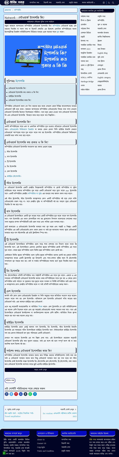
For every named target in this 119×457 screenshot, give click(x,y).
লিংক (41, 306)
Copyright (41, 447)
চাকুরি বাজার (66, 451)
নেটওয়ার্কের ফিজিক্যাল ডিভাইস (22, 129)
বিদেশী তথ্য (65, 443)
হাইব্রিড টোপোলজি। (14, 176)
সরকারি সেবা (66, 447)
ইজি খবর (93, 439)
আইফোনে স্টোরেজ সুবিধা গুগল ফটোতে (40, 21)
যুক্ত (58, 32)
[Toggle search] (113, 3)
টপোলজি (20, 81)
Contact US (41, 443)
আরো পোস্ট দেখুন (40, 369)
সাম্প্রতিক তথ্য (66, 439)
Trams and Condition (45, 451)
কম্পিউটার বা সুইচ (35, 193)
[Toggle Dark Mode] (109, 3)
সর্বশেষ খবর (10, 380)
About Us (41, 439)
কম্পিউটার (57, 26)
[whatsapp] (104, 2)
